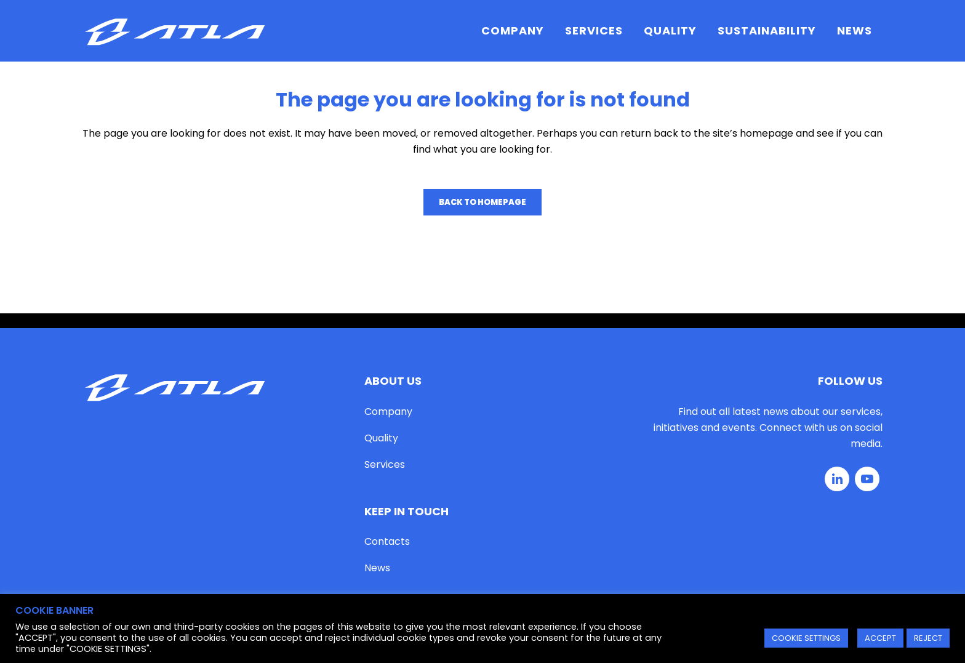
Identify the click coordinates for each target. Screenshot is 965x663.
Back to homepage (482, 202)
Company (388, 411)
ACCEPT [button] (880, 638)
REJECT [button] (928, 638)
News (377, 568)
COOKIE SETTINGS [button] (806, 638)
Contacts (387, 541)
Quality (381, 438)
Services (384, 464)
